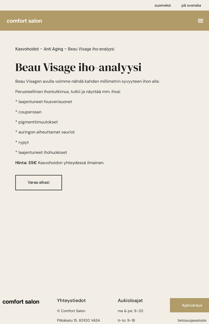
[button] (200, 20)
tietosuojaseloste (192, 320)
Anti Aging (53, 49)
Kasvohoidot (27, 49)
